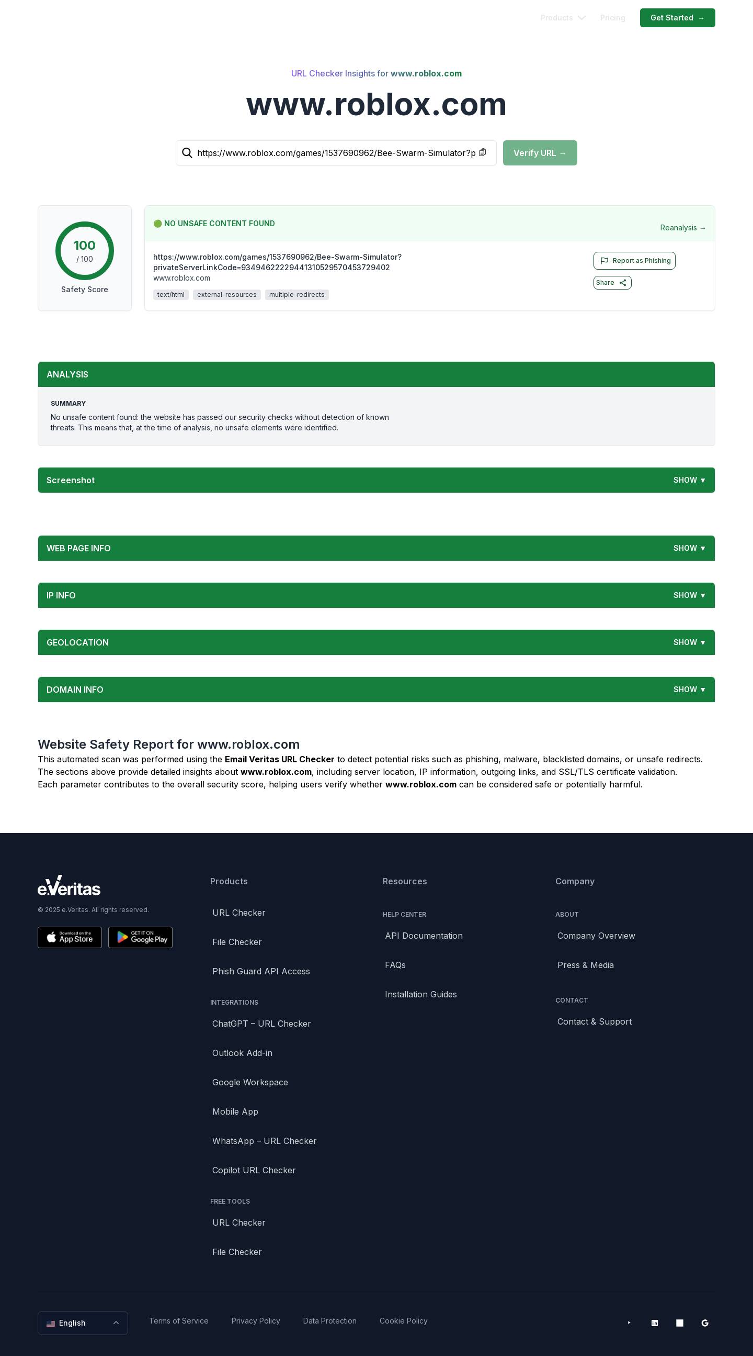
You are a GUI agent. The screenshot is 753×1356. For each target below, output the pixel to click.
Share (611, 283)
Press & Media (585, 965)
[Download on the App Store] (70, 937)
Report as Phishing (633, 260)
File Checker (237, 942)
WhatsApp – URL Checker (264, 1141)
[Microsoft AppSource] (679, 1323)
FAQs (395, 965)
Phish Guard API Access (261, 971)
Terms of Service (179, 1320)
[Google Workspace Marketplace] (704, 1323)
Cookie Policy (404, 1320)
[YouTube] (629, 1323)
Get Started (678, 18)
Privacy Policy (256, 1320)
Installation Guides (421, 994)
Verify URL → (540, 153)
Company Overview (596, 935)
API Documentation (424, 935)
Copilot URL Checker (254, 1170)
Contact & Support (594, 1021)
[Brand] (105, 885)
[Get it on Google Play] (140, 937)
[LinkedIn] (654, 1323)
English (84, 1323)
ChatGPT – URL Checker (261, 1023)
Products (563, 17)
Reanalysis (683, 228)
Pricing (612, 17)
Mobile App (235, 1111)
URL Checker (239, 912)
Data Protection (330, 1320)
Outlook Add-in (242, 1053)
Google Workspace (250, 1082)
